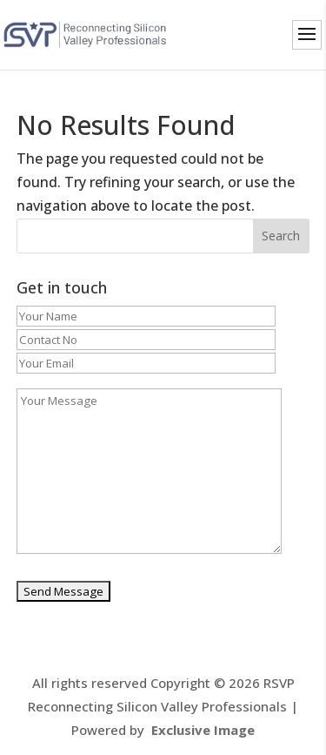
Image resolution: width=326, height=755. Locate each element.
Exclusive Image (203, 729)
